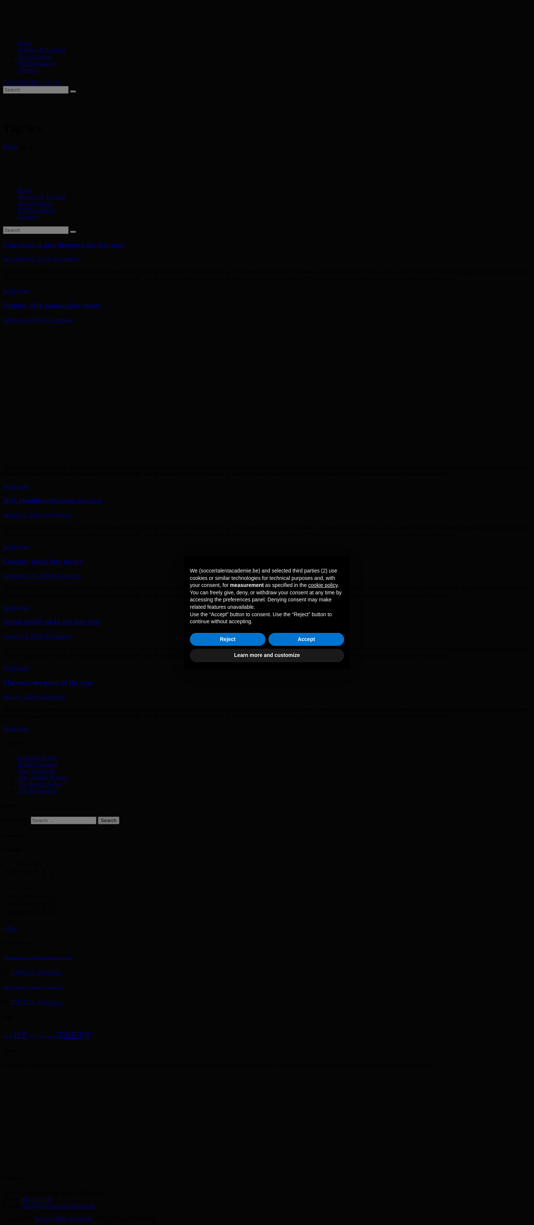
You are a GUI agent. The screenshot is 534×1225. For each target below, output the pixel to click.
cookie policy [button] (322, 585)
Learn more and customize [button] (267, 655)
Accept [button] (306, 639)
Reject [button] (227, 639)
